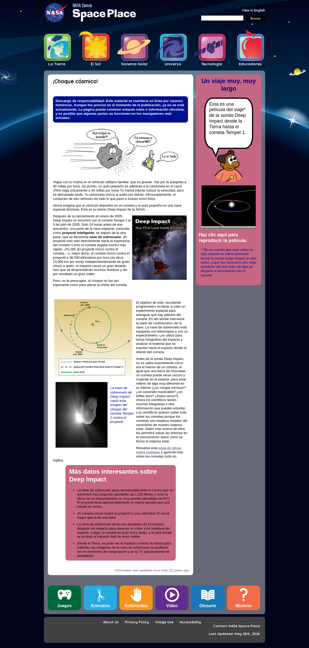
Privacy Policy (137, 622)
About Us (111, 622)
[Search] (222, 18)
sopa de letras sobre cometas (158, 450)
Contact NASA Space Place (236, 626)
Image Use (164, 622)
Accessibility (190, 622)
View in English (253, 10)
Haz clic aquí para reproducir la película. (223, 237)
